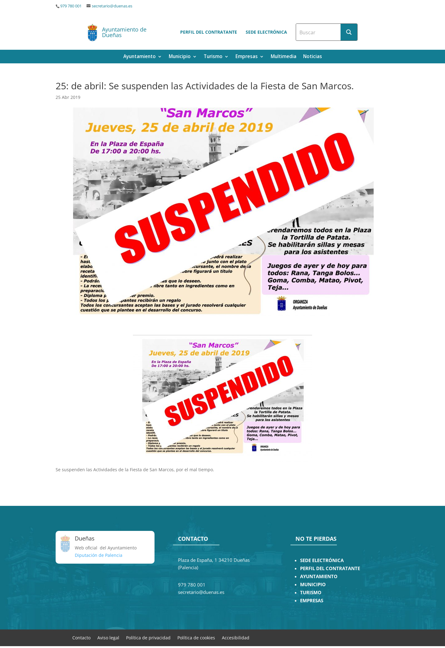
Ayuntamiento (139, 57)
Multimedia (283, 57)
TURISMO (310, 592)
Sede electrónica (266, 32)
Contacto (81, 637)
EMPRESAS (311, 600)
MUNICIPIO (313, 584)
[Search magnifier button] (349, 32)
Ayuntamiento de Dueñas (124, 32)
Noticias (312, 57)
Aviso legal (108, 637)
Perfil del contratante (208, 32)
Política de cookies (196, 637)
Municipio (180, 57)
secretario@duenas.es (112, 6)
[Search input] (318, 32)
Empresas (246, 57)
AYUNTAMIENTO (318, 576)
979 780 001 (71, 6)
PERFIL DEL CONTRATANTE (330, 568)
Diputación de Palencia (98, 555)
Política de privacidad (148, 637)
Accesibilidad (235, 637)
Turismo (213, 57)
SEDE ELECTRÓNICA (322, 560)
